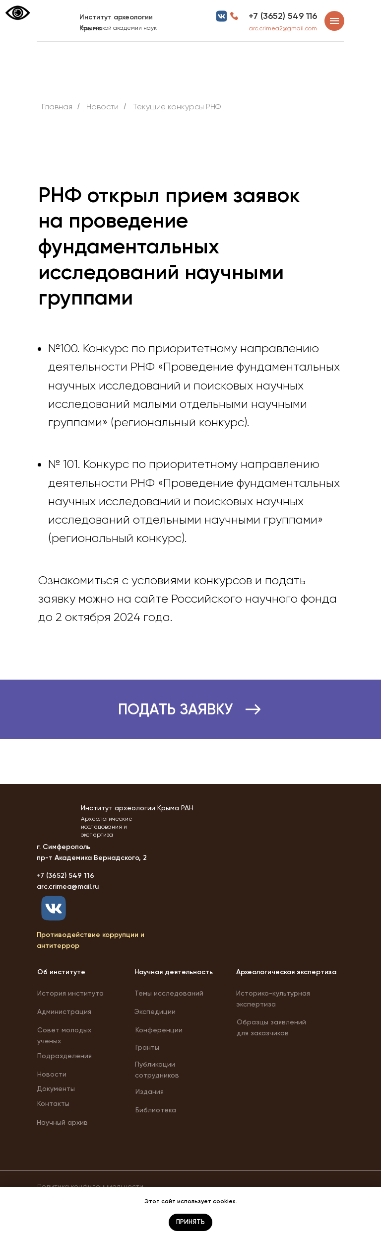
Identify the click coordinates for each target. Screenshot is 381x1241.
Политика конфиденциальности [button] (90, 1186)
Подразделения (64, 1056)
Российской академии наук (118, 27)
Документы (56, 1088)
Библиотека (155, 1110)
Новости (51, 1074)
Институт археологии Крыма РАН (137, 808)
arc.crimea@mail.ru (68, 886)
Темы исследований (168, 993)
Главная (57, 106)
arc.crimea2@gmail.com (283, 28)
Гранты (147, 1047)
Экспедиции (155, 1011)
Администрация (64, 1011)
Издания (149, 1091)
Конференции (159, 1030)
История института (70, 993)
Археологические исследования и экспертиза (106, 826)
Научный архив (62, 1122)
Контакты (53, 1103)
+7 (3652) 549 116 (283, 15)
